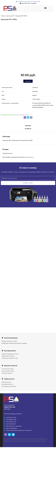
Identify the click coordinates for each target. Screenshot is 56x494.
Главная (3, 14)
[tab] (28, 124)
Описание (28, 124)
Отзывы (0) (28, 127)
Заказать (28, 80)
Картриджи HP (10, 14)
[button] (45, 8)
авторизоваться (29, 156)
